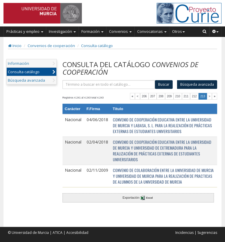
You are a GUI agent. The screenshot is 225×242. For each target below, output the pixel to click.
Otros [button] (178, 31)
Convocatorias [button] (152, 31)
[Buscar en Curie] (204, 31)
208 (160, 96)
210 (177, 96)
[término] (109, 84)
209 (169, 96)
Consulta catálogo (97, 45)
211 (186, 96)
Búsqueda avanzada (26, 80)
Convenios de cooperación (51, 45)
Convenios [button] (120, 31)
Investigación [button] (62, 31)
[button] (216, 31)
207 (152, 96)
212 (194, 96)
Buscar (163, 84)
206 (144, 96)
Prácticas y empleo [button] (24, 31)
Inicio (15, 45)
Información (18, 63)
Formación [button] (92, 31)
